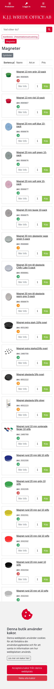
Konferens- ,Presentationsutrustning (20, 36)
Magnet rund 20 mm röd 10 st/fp (32, 536)
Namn (19, 62)
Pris (44, 62)
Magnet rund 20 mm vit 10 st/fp (32, 591)
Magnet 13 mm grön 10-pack (31, 72)
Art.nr (32, 62)
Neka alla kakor (27, 678)
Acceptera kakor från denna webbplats (27, 669)
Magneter (10, 41)
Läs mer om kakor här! (19, 658)
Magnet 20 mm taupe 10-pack (31, 210)
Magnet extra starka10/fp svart (32, 348)
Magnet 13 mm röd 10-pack (30, 98)
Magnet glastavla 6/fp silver (30, 400)
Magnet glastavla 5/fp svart (30, 374)
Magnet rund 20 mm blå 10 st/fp (32, 455)
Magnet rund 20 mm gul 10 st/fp (32, 510)
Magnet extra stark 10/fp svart (31, 322)
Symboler (7, 55)
